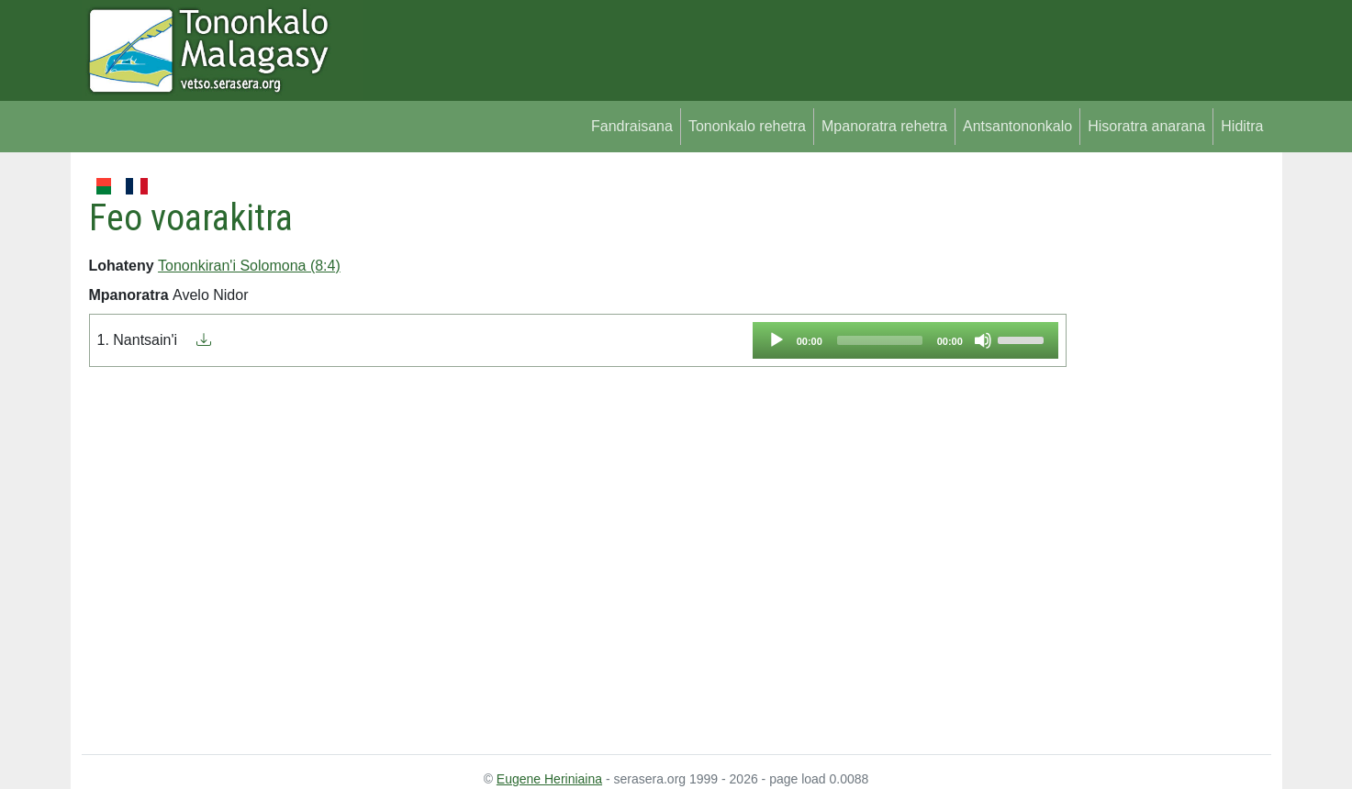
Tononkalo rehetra (747, 126)
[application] (905, 340)
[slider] (879, 340)
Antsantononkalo (1017, 126)
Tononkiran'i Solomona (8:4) (249, 265)
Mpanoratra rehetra (884, 126)
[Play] (776, 340)
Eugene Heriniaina (549, 779)
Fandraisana (632, 126)
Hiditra (1242, 126)
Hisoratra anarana (1146, 126)
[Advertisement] (1169, 449)
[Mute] (983, 340)
